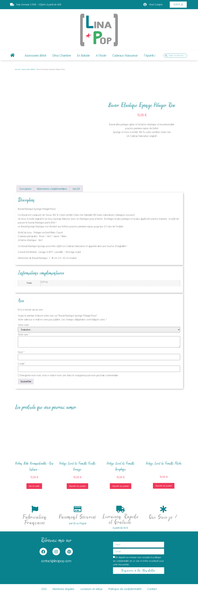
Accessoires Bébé (35, 55)
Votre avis (24, 334)
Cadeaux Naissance (125, 55)
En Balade (83, 55)
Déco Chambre (61, 55)
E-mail (21, 363)
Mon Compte (156, 4)
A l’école (101, 55)
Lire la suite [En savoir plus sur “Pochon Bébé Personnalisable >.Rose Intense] (34, 486)
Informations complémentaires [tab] (52, 188)
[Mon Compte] (144, 4)
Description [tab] (25, 188)
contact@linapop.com (56, 561)
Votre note (23, 325)
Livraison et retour (91, 589)
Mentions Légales (63, 589)
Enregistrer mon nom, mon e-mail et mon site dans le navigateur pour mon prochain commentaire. (69, 375)
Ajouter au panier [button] (77, 486)
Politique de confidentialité (125, 589)
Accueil (17, 69)
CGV (43, 589)
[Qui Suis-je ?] (163, 509)
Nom (21, 352)
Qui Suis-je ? (163, 517)
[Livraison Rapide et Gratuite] (120, 509)
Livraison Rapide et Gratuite (120, 519)
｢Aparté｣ (149, 55)
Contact (152, 589)
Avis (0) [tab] (76, 188)
